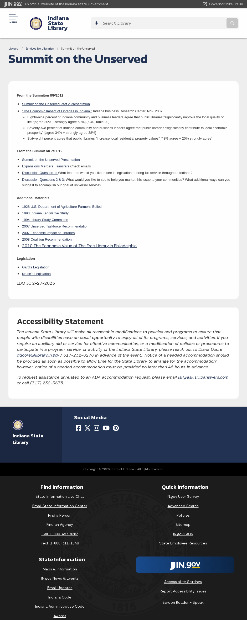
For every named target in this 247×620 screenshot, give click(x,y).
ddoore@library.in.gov (38, 346)
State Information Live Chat (59, 487)
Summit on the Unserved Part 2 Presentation (56, 95)
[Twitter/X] (87, 419)
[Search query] (207, 19)
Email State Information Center (59, 496)
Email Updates (60, 578)
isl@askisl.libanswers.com (203, 368)
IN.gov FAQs (183, 524)
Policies (183, 506)
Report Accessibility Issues (183, 582)
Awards (60, 606)
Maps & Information (60, 560)
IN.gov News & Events (60, 569)
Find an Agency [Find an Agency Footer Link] (60, 515)
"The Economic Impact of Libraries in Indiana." (57, 102)
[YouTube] (106, 419)
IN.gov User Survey (183, 487)
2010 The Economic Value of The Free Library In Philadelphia (79, 236)
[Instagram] (96, 419)
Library (13, 39)
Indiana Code (59, 588)
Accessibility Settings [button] (183, 572)
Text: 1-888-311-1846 (60, 534)
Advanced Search (183, 496)
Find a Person (59, 506)
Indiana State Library (72, 18)
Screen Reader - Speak (183, 593)
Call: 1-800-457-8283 (60, 524)
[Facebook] (78, 419)
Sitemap (183, 515)
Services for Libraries (40, 39)
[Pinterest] (116, 419)
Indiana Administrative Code (60, 597)
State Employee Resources (183, 534)
